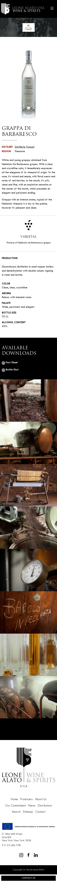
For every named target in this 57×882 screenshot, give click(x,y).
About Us (40, 799)
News (31, 805)
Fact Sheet (10, 362)
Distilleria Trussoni (24, 147)
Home (14, 799)
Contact (40, 812)
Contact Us (28, 878)
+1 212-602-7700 (12, 845)
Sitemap (28, 812)
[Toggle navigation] (52, 9)
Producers (26, 799)
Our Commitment (15, 805)
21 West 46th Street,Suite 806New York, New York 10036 (16, 837)
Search (16, 812)
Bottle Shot (10, 370)
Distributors (45, 805)
